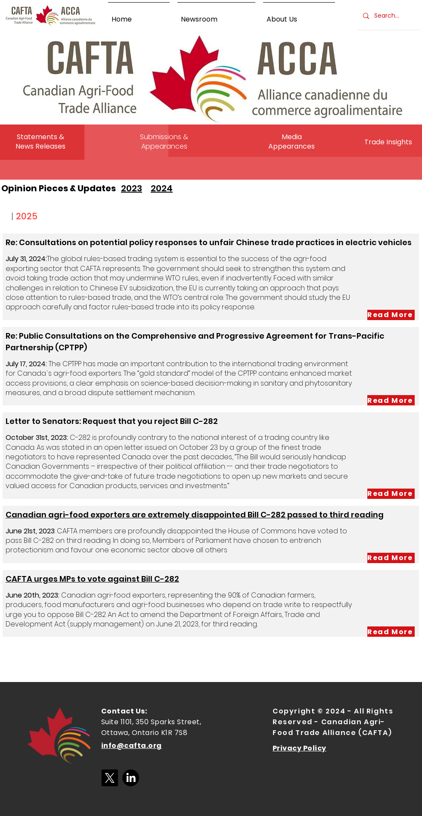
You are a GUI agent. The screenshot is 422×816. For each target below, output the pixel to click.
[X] (109, 777)
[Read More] (391, 315)
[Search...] (388, 16)
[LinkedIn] (130, 777)
